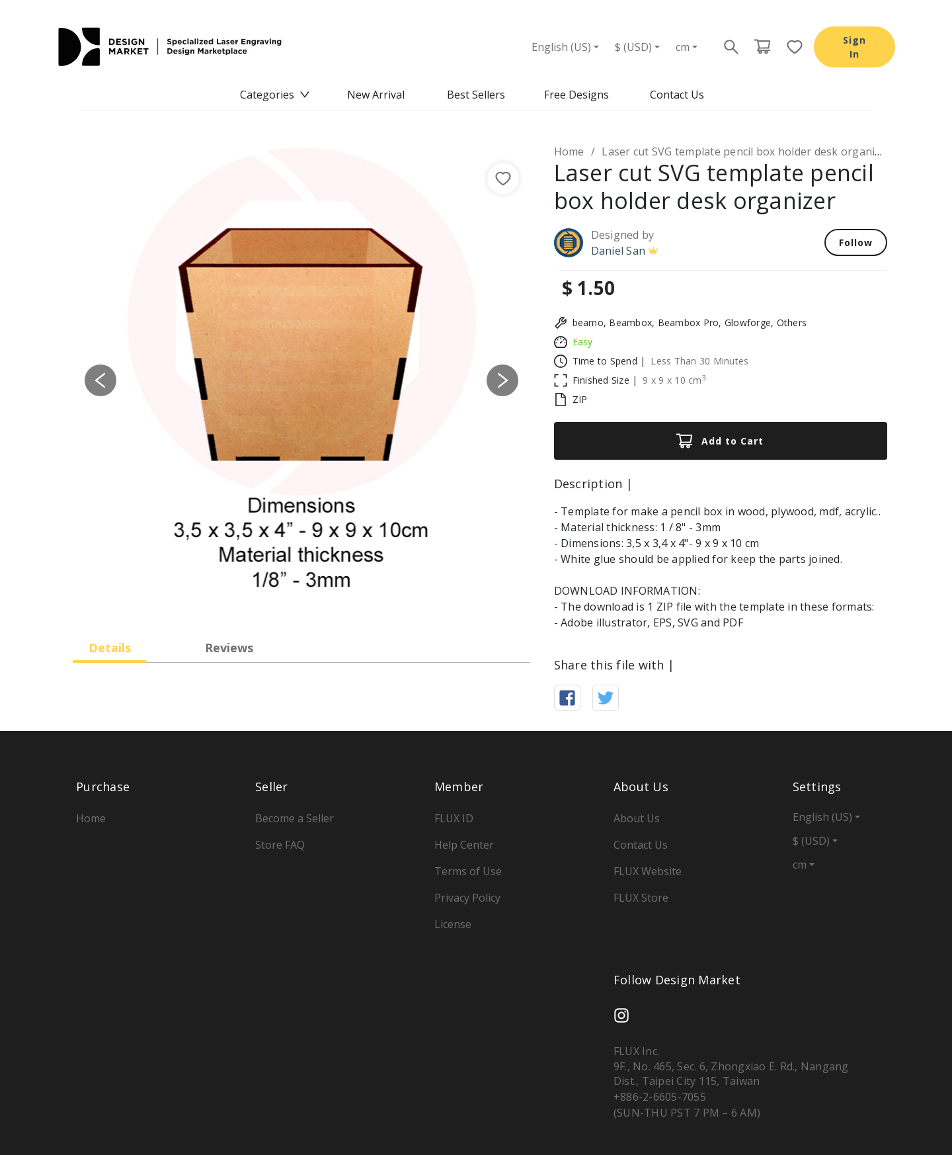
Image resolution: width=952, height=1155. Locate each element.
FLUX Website (648, 871)
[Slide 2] (278, 598)
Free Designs (576, 94)
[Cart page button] (762, 47)
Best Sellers (476, 94)
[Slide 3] (301, 598)
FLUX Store (641, 897)
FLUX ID (453, 818)
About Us (637, 818)
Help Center (464, 844)
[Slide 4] (325, 598)
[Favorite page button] (790, 47)
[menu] (476, 94)
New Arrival (376, 94)
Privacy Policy (467, 897)
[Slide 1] (254, 598)
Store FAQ (280, 844)
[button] (100, 380)
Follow (856, 242)
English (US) (561, 47)
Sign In (854, 47)
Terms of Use (468, 871)
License (452, 924)
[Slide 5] (349, 598)
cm (683, 47)
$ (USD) (633, 47)
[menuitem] (275, 94)
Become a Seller (294, 818)
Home (569, 151)
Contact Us (677, 94)
